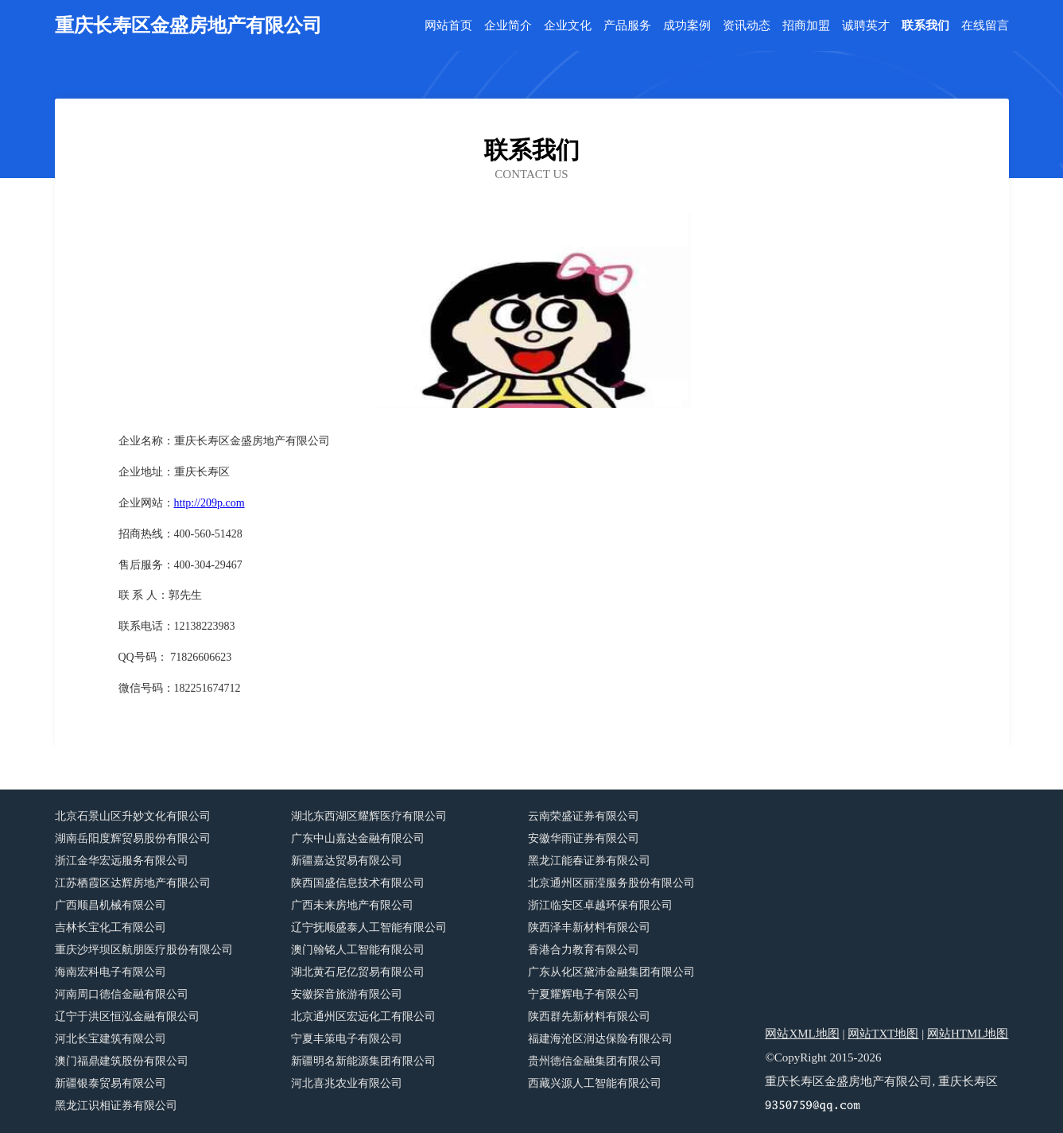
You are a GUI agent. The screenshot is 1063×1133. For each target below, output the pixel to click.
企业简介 (508, 26)
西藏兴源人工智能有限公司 (594, 1083)
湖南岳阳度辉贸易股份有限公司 (133, 838)
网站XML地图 (802, 1033)
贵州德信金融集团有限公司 (594, 1061)
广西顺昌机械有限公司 (110, 905)
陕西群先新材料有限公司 (589, 1016)
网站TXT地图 (883, 1033)
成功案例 (687, 26)
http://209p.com (209, 503)
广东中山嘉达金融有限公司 (358, 838)
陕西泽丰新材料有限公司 (589, 927)
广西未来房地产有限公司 (352, 905)
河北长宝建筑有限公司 (110, 1039)
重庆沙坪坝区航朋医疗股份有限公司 (144, 950)
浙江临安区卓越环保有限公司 (600, 905)
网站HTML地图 (968, 1033)
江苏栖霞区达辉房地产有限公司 (133, 883)
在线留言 (985, 26)
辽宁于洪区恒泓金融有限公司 (127, 1016)
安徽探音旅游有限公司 (346, 994)
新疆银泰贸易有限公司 (110, 1083)
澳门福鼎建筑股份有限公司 (121, 1061)
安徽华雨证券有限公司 (583, 838)
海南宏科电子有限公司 (110, 972)
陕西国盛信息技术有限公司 (358, 883)
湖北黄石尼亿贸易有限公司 (358, 972)
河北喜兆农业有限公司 (346, 1083)
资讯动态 (746, 26)
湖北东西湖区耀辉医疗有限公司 (369, 816)
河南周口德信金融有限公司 (121, 994)
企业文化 (568, 26)
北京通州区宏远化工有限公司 (363, 1016)
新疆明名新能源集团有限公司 (363, 1061)
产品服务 (627, 26)
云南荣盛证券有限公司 (583, 816)
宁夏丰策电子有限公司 (346, 1039)
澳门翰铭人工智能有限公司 (358, 950)
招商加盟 (806, 26)
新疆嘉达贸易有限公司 (346, 861)
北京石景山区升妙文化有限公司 (133, 816)
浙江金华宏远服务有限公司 (121, 861)
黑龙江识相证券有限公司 (116, 1106)
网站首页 (448, 26)
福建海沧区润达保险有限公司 (600, 1039)
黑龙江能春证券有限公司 (589, 861)
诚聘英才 (866, 26)
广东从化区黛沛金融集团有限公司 (611, 972)
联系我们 (925, 26)
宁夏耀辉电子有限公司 (583, 994)
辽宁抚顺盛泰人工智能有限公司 (369, 927)
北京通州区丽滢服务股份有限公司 (611, 883)
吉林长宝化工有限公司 (110, 927)
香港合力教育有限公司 (583, 950)
